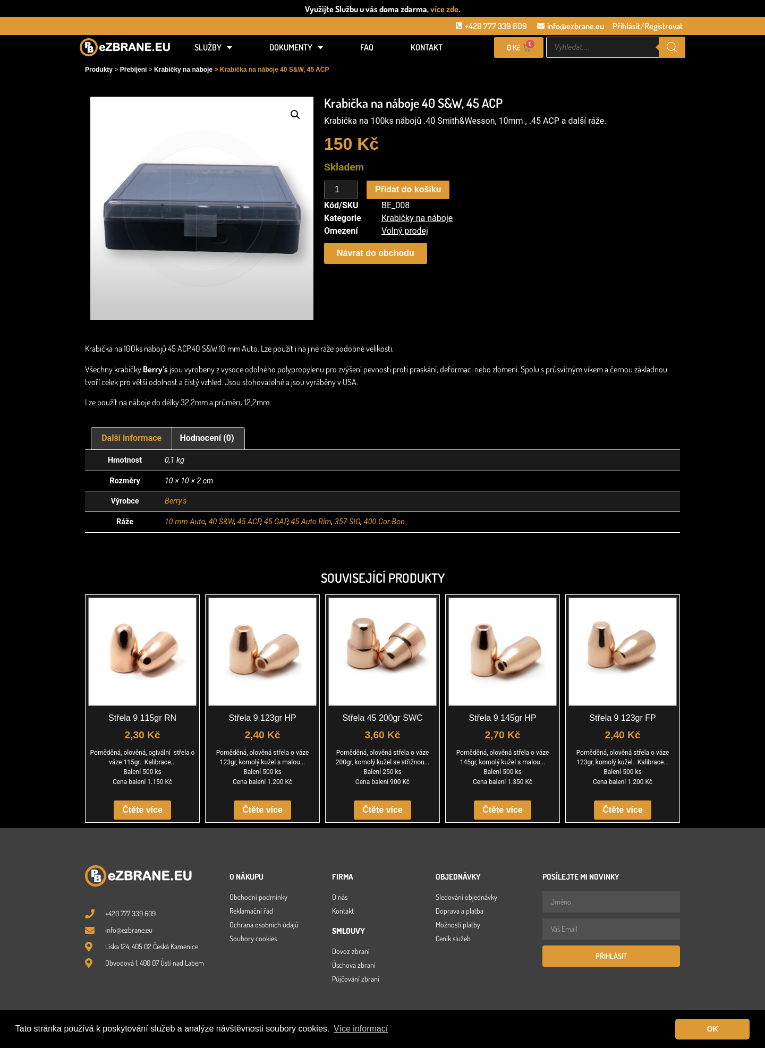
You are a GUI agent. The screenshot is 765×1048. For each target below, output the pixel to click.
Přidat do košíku (408, 189)
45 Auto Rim (311, 521)
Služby (213, 47)
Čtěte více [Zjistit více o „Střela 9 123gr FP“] (622, 809)
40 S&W (221, 521)
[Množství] (341, 190)
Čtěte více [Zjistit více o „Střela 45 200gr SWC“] (382, 809)
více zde (444, 9)
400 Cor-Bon (384, 521)
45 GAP (275, 521)
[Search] (672, 47)
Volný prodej (404, 231)
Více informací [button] (361, 1028)
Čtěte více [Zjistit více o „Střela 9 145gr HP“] (502, 809)
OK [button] (712, 1029)
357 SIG (348, 521)
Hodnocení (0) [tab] (207, 438)
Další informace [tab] (131, 438)
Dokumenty (296, 47)
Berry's (175, 501)
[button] (295, 114)
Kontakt (427, 47)
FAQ (366, 47)
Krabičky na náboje (183, 69)
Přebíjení (133, 69)
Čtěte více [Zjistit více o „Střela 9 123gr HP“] (262, 809)
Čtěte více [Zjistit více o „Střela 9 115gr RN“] (142, 809)
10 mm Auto (185, 521)
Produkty (99, 69)
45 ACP (249, 521)
